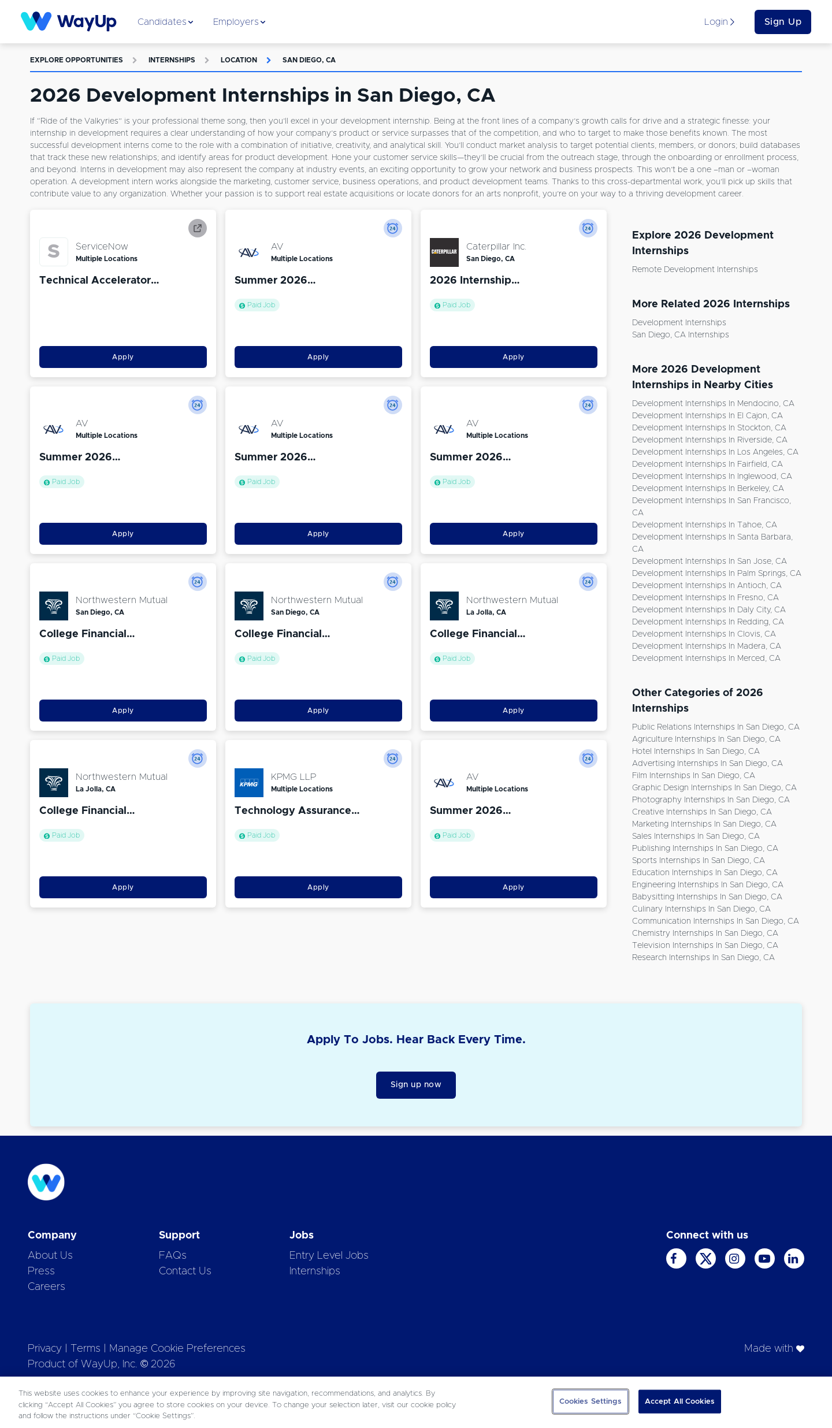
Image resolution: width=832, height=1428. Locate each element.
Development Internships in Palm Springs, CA (716, 574)
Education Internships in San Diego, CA (705, 873)
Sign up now (416, 1085)
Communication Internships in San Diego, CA (715, 921)
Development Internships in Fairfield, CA (707, 464)
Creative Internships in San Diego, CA (702, 812)
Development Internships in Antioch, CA (707, 586)
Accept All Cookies (680, 1401)
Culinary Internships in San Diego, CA (701, 909)
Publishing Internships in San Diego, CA (705, 849)
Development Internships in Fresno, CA (705, 598)
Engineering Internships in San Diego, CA (707, 885)
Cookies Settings (590, 1401)
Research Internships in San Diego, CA (703, 958)
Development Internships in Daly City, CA (709, 610)
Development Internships (679, 323)
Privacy (45, 1349)
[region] (416, 1402)
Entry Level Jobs (329, 1256)
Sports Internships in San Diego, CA (698, 861)
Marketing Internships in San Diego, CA (704, 824)
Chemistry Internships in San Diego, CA (705, 933)
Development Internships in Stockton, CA (709, 428)
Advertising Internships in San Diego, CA (707, 764)
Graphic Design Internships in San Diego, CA (714, 788)
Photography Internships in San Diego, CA (711, 800)
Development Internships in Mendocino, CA (713, 404)
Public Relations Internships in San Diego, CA (716, 727)
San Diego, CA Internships (680, 335)
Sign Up (783, 22)
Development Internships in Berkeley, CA (708, 489)
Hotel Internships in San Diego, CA (696, 752)
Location (239, 60)
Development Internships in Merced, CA (706, 658)
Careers (46, 1287)
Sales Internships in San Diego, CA (696, 836)
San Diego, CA (309, 60)
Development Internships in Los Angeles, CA (715, 452)
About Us (50, 1256)
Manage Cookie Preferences (177, 1349)
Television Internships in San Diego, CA (705, 946)
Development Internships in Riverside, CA (710, 440)
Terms (85, 1349)
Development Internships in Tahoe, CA (704, 525)
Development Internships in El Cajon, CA (707, 416)
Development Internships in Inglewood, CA (712, 477)
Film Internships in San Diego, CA (693, 776)
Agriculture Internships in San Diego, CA (706, 739)
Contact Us (185, 1271)
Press (41, 1271)
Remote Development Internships (695, 270)
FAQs (173, 1256)
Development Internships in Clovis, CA (704, 634)
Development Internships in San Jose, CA (709, 561)
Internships (171, 60)
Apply (123, 357)
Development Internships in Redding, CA (708, 622)
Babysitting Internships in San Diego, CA (707, 897)
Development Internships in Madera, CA (706, 646)
